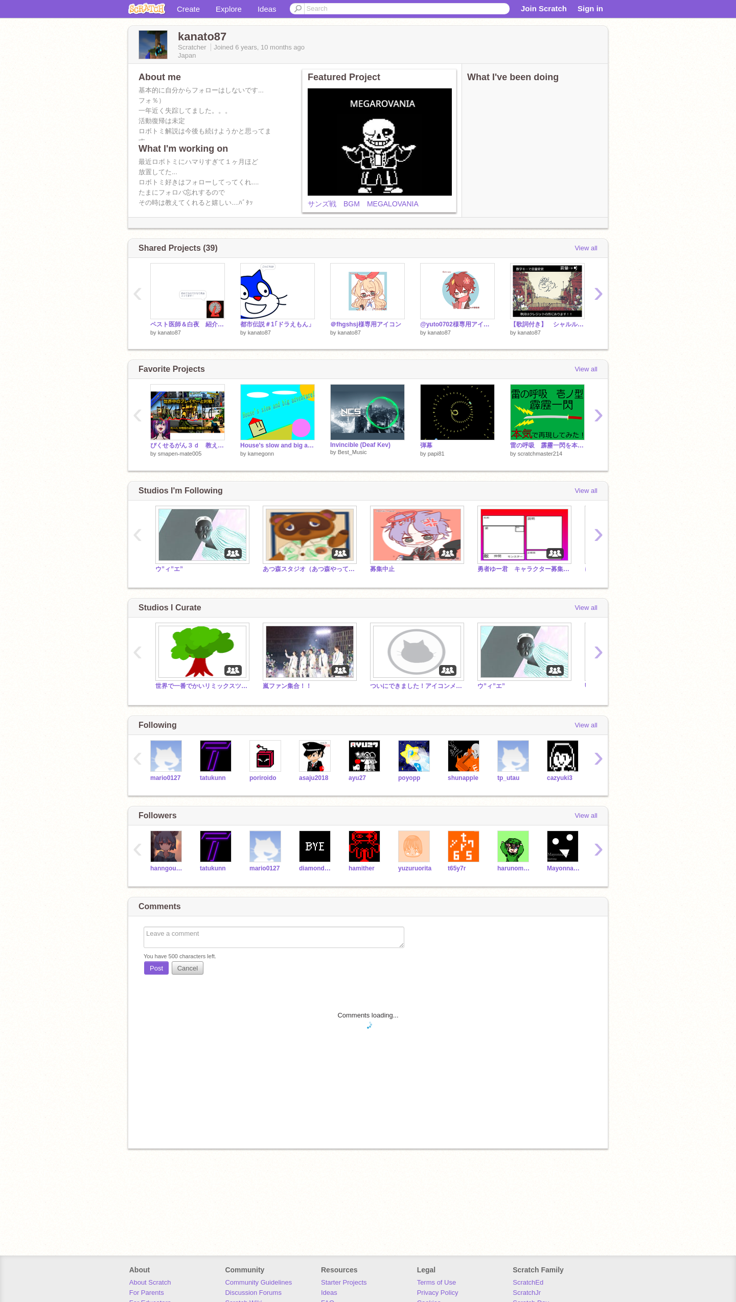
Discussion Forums (253, 1292)
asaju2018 (313, 778)
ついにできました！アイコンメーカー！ (416, 686)
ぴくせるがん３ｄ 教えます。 (187, 445)
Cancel (187, 968)
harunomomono (514, 868)
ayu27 (357, 778)
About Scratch (150, 1282)
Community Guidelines (258, 1282)
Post (156, 968)
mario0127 (165, 778)
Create (188, 9)
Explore (229, 9)
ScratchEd (528, 1282)
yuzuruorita (414, 868)
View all (585, 248)
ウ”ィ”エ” (169, 569)
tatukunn (213, 778)
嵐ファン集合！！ (287, 686)
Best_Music (352, 452)
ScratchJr (527, 1292)
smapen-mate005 (180, 454)
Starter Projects (344, 1282)
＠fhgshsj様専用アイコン (365, 324)
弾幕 (426, 445)
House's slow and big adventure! (277, 445)
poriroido (263, 778)
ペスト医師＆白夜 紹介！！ (187, 324)
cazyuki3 (559, 778)
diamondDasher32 (316, 868)
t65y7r (457, 868)
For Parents (146, 1292)
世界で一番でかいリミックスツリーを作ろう (201, 686)
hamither (362, 868)
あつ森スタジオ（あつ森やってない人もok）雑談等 (309, 569)
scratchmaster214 (540, 454)
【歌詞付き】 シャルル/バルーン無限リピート (547, 324)
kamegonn (261, 454)
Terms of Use (436, 1282)
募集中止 (382, 569)
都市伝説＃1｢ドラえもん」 (277, 324)
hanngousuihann (167, 868)
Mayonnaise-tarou (564, 868)
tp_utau (508, 778)
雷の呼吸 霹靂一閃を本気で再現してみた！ (547, 445)
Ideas (267, 9)
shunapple (463, 778)
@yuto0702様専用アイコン (457, 324)
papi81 (436, 454)
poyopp (409, 778)
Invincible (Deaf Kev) (360, 444)
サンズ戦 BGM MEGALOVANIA (363, 204)
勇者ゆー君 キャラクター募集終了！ (523, 569)
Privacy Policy (437, 1292)
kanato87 (169, 332)
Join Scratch (544, 8)
